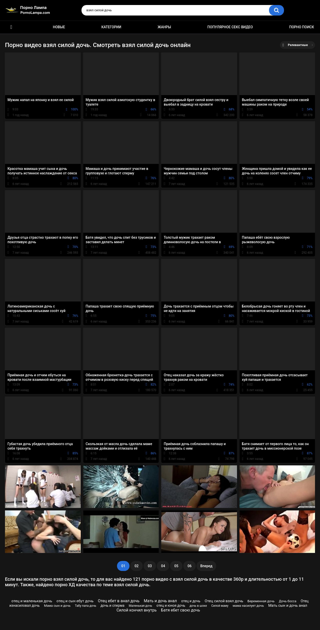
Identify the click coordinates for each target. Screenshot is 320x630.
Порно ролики (11, 27)
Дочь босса (287, 601)
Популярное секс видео (230, 27)
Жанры (164, 27)
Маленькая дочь (140, 605)
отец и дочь (190, 601)
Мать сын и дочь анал (287, 605)
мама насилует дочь (248, 605)
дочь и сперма (112, 605)
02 (136, 566)
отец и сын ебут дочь (75, 601)
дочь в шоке (198, 605)
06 (190, 566)
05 (176, 566)
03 (150, 566)
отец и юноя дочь (170, 605)
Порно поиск (301, 27)
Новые (59, 27)
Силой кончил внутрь (136, 610)
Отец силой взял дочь (224, 601)
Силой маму (219, 605)
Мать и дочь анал (160, 600)
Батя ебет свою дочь (180, 610)
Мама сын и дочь (57, 605)
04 (163, 566)
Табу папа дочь (85, 605)
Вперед (206, 566)
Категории (111, 27)
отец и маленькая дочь (32, 601)
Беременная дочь (261, 601)
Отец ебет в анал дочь (119, 600)
